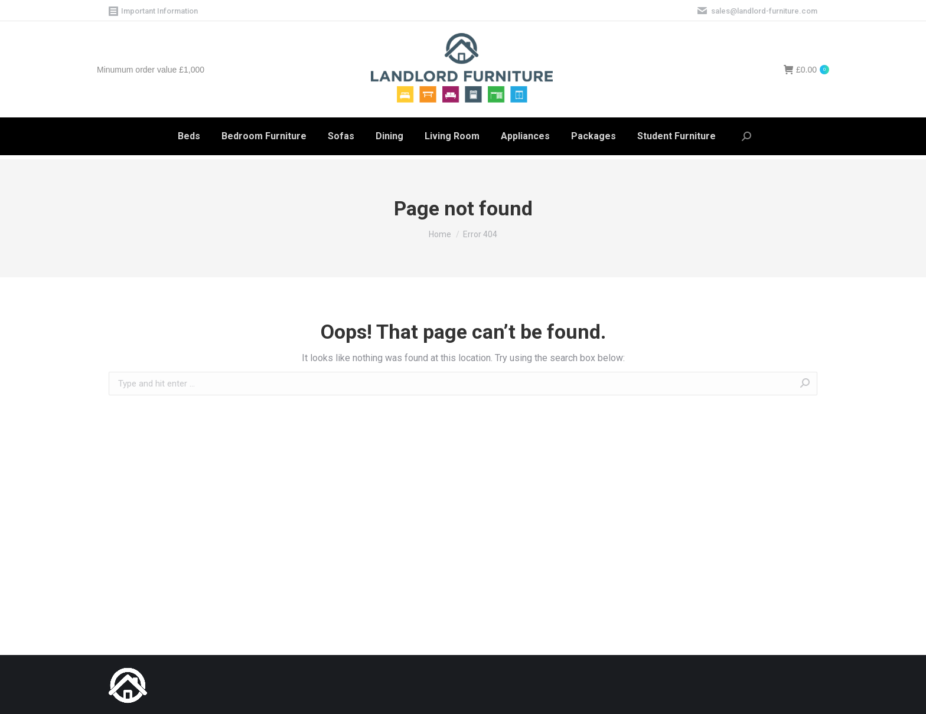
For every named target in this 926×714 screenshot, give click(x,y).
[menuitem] (189, 136)
